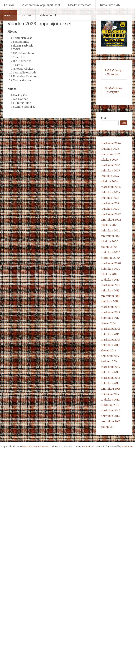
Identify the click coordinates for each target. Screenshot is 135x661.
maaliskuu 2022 (111, 214)
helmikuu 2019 (110, 290)
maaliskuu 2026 (111, 143)
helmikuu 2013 (110, 383)
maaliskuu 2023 (110, 203)
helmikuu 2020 (110, 268)
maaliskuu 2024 (111, 186)
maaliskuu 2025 (111, 165)
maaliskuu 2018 (110, 306)
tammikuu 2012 (111, 421)
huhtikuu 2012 (110, 405)
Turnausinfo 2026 (111, 5)
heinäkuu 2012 (110, 394)
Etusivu (9, 5)
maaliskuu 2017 (110, 312)
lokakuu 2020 (109, 241)
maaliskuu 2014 (110, 366)
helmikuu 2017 (110, 317)
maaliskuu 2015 (110, 339)
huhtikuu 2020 (110, 257)
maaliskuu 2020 (111, 263)
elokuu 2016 (108, 323)
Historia (26, 15)
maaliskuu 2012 (110, 410)
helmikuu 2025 (110, 170)
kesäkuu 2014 (109, 361)
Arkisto (8, 15)
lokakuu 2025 (109, 159)
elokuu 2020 (109, 246)
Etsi (103, 118)
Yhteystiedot (48, 15)
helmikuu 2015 (110, 345)
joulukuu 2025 (110, 148)
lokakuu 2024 (109, 181)
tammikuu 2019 (110, 296)
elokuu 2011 (108, 426)
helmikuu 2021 (110, 230)
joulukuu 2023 (110, 197)
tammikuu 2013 (110, 388)
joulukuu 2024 (110, 176)
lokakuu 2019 (109, 274)
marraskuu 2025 (111, 154)
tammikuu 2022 (111, 219)
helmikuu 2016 (110, 334)
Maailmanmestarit (79, 5)
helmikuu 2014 (110, 372)
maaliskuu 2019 (110, 285)
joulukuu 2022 (110, 208)
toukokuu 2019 (110, 279)
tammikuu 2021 (111, 236)
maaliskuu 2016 (110, 328)
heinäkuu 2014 (110, 356)
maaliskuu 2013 (110, 377)
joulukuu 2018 (110, 301)
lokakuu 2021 (109, 225)
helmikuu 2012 (110, 416)
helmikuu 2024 (110, 192)
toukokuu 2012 (110, 399)
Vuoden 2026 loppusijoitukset (41, 5)
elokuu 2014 (108, 350)
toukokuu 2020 (110, 252)
